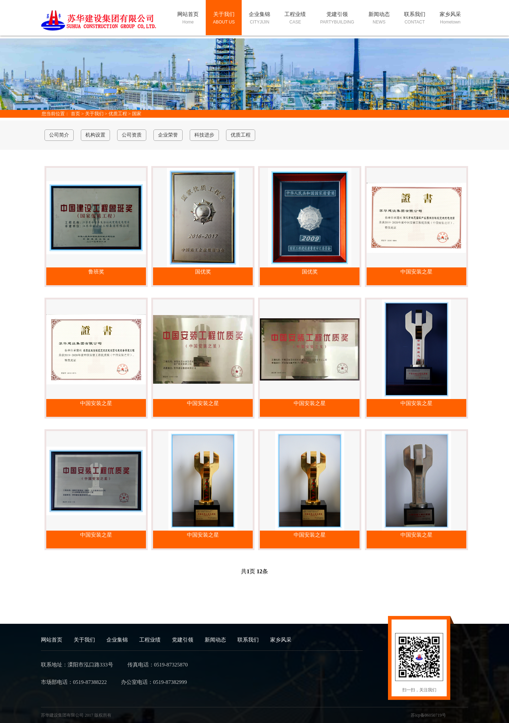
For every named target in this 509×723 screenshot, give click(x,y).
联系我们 (248, 640)
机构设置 (95, 135)
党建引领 (182, 640)
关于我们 (94, 113)
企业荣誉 (168, 135)
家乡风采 (281, 640)
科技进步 (204, 135)
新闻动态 (215, 640)
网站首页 (51, 640)
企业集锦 (117, 640)
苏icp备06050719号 (428, 715)
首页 (75, 113)
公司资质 (132, 135)
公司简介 (59, 135)
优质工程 (118, 113)
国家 (136, 113)
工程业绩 (150, 640)
